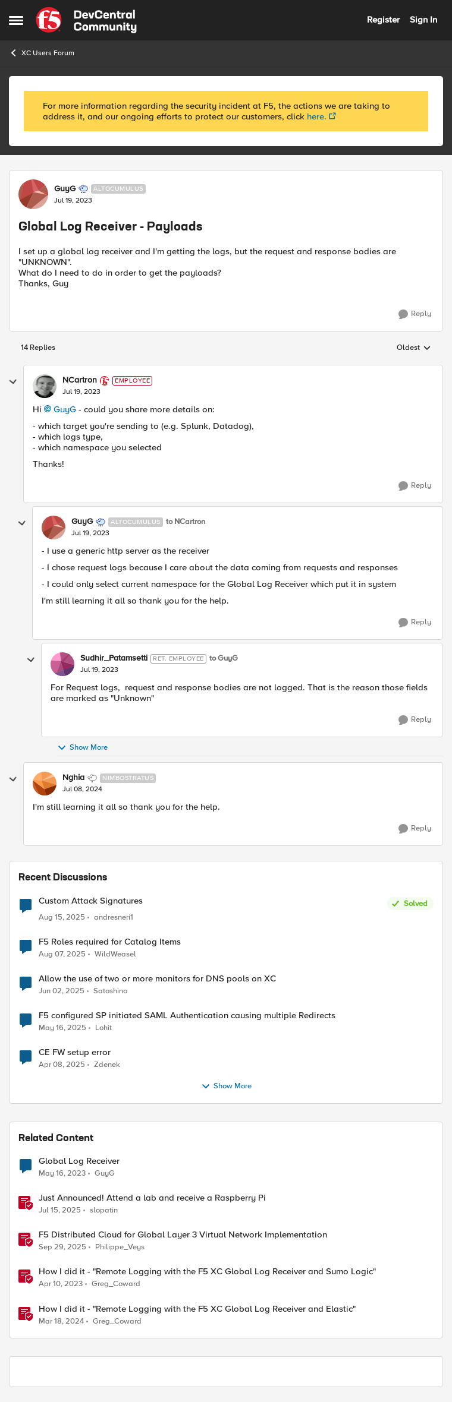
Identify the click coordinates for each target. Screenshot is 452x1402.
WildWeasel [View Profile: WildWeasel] (115, 954)
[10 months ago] (62, 1247)
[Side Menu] (16, 20)
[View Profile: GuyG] (33, 194)
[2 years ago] (61, 991)
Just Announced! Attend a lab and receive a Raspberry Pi (152, 1198)
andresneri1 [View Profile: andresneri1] (113, 917)
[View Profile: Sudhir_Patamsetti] (62, 664)
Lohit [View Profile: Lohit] (103, 1028)
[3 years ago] (61, 1321)
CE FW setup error (75, 1052)
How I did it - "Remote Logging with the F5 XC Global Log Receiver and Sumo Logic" (207, 1272)
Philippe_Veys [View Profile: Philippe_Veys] (120, 1247)
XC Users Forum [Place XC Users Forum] (41, 53)
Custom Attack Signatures (91, 901)
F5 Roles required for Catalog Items (110, 942)
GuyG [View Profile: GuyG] (65, 189)
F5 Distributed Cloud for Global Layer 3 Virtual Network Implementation (183, 1235)
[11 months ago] (62, 918)
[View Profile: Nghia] (44, 783)
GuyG (65, 409)
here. (317, 116)
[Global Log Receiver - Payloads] (81, 392)
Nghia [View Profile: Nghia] (73, 777)
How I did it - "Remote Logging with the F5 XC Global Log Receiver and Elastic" (197, 1309)
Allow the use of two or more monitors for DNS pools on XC (157, 979)
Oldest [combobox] (414, 348)
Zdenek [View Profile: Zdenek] (107, 1064)
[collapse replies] (13, 382)
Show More (82, 748)
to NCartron (185, 521)
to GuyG (223, 658)
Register (383, 19)
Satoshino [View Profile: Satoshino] (110, 991)
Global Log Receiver (79, 1161)
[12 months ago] (62, 954)
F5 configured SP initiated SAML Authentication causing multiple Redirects (187, 1016)
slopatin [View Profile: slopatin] (104, 1210)
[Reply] (415, 314)
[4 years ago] (62, 1174)
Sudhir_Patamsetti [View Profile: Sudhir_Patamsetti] (113, 658)
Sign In (423, 19)
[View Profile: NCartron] (44, 386)
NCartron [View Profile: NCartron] (79, 380)
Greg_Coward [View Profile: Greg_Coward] (116, 1284)
